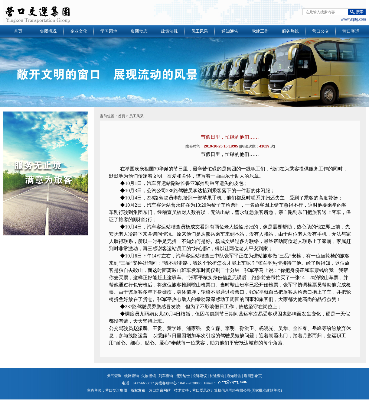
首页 (18, 31)
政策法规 (169, 31)
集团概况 (48, 31)
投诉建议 (199, 376)
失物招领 (148, 376)
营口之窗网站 (160, 390)
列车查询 (165, 376)
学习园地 (108, 31)
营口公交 (320, 31)
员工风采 (199, 31)
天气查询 (114, 376)
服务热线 (290, 31)
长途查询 (217, 376)
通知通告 (229, 31)
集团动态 (139, 31)
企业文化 (78, 31)
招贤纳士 (182, 376)
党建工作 (260, 31)
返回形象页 (253, 376)
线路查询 (131, 376)
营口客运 (350, 31)
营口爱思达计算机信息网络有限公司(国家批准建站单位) (237, 390)
